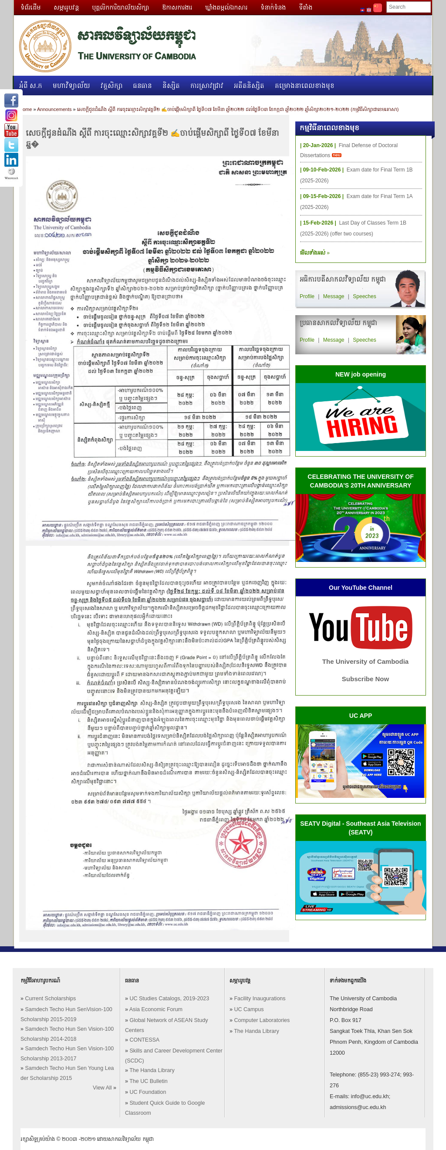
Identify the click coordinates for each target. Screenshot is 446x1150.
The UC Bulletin (148, 1081)
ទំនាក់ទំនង (273, 7)
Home (25, 109)
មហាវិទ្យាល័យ (71, 85)
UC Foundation (147, 1092)
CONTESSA (144, 1040)
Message (334, 296)
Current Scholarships (50, 998)
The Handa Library (152, 1070)
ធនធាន (142, 85)
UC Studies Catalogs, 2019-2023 (169, 998)
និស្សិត (171, 85)
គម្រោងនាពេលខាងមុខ (304, 85)
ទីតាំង (305, 7)
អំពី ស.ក (30, 85)
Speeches (364, 296)
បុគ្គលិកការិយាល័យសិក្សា (120, 7)
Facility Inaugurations (259, 998)
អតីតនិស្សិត (249, 85)
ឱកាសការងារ (177, 7)
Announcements (54, 109)
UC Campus (249, 1009)
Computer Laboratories (262, 1020)
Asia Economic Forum (155, 1009)
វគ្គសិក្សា (112, 85)
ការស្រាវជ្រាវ (206, 85)
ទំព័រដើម (30, 7)
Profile (307, 296)
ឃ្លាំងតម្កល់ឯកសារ (226, 7)
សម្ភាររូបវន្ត (66, 7)
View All (102, 1088)
